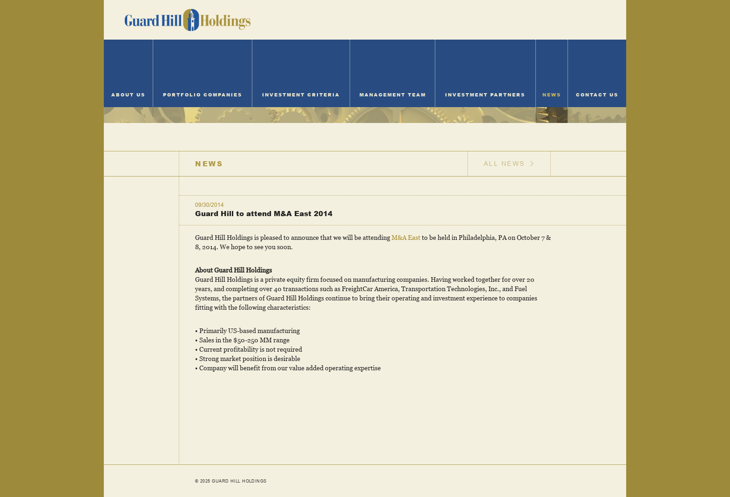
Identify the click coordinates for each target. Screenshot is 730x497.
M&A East (406, 237)
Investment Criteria (301, 94)
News (551, 94)
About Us (128, 94)
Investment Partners (485, 94)
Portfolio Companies (202, 94)
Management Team (392, 94)
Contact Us (597, 94)
